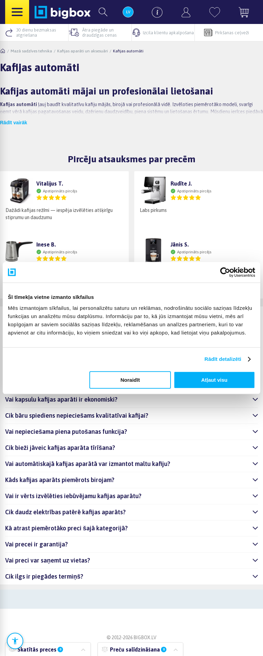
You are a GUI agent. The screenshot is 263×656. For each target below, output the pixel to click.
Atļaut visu (214, 380)
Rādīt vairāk (13, 122)
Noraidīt (130, 380)
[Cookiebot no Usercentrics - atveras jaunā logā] (225, 272)
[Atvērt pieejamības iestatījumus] (15, 641)
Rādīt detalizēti (222, 359)
